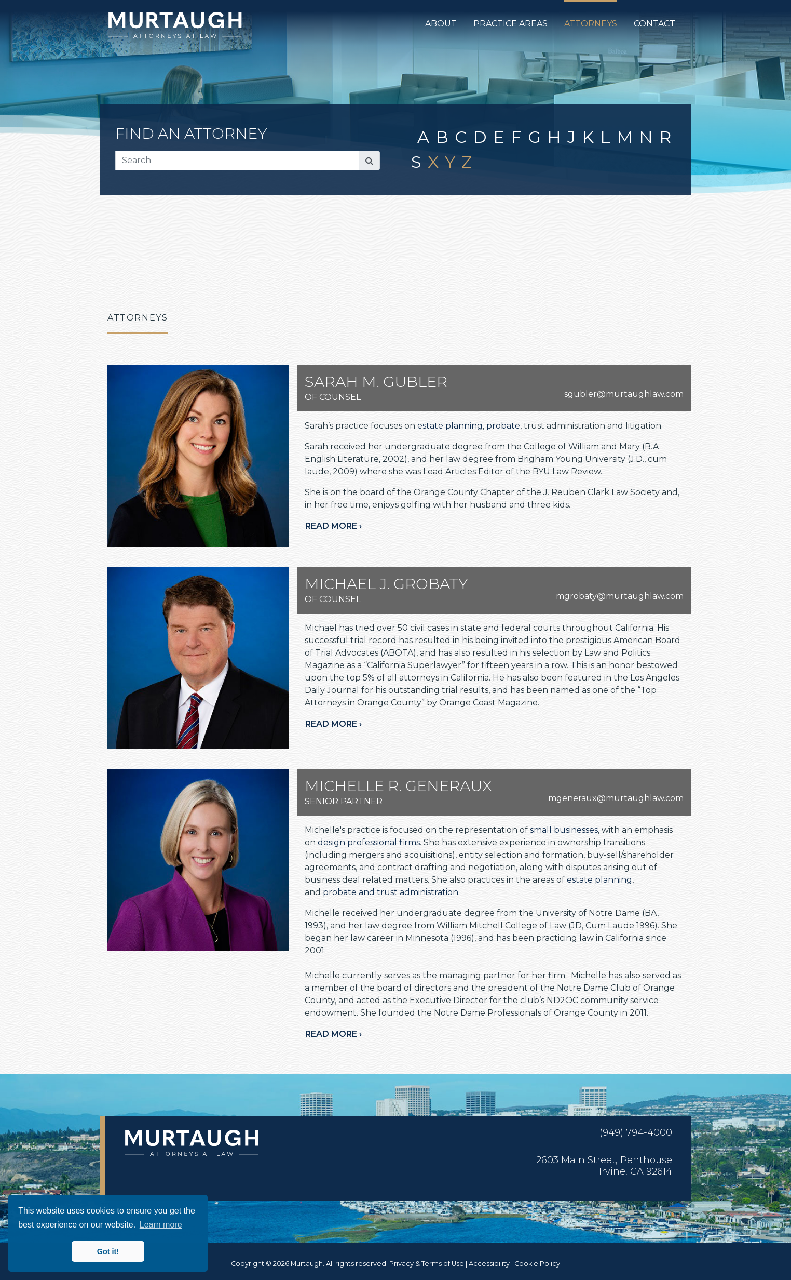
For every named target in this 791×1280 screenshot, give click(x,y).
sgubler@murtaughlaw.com (624, 394)
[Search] (237, 160)
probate (503, 426)
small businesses (564, 830)
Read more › (333, 526)
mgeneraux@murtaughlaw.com (616, 798)
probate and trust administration (390, 892)
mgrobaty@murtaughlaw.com (620, 596)
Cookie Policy (537, 1264)
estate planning (450, 426)
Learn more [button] (161, 1224)
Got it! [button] (108, 1251)
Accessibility (489, 1264)
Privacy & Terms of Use (426, 1264)
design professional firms (369, 842)
